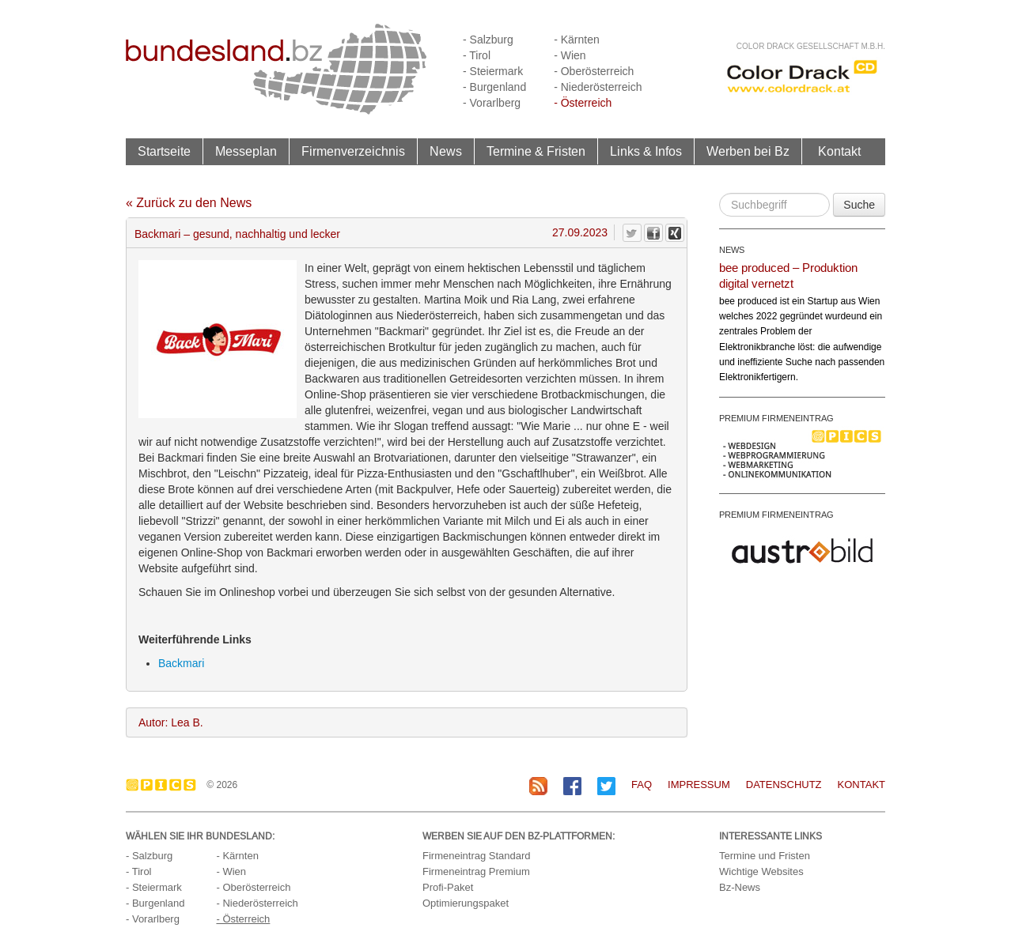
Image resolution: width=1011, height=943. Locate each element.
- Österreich (583, 102)
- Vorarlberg (492, 102)
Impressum (699, 784)
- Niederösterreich (598, 87)
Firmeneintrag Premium (476, 871)
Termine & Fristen (536, 151)
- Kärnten (577, 39)
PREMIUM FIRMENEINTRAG (776, 418)
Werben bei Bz (747, 151)
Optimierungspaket (465, 903)
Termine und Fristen (764, 856)
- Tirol (476, 55)
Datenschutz (784, 784)
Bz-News (739, 887)
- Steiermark (493, 71)
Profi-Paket (447, 887)
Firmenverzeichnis (353, 151)
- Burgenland (494, 87)
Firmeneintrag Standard (476, 856)
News (446, 151)
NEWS (731, 249)
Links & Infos (646, 151)
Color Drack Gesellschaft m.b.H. (810, 46)
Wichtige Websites (761, 871)
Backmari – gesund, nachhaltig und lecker (237, 234)
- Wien (569, 55)
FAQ (641, 784)
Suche (859, 204)
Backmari (181, 663)
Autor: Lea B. (170, 722)
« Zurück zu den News (189, 202)
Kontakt (839, 151)
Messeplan (246, 151)
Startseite (164, 151)
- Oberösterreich (594, 71)
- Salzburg (488, 39)
